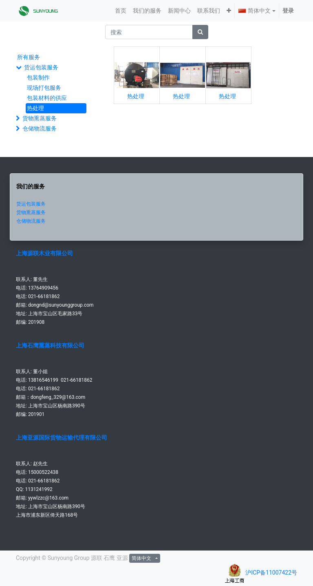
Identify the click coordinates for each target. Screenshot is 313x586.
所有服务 (28, 57)
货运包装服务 (41, 67)
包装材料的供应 (47, 98)
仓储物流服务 (39, 128)
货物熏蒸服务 (39, 118)
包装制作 (38, 77)
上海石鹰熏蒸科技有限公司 (50, 345)
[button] (228, 10)
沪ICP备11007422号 (271, 572)
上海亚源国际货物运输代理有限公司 (61, 437)
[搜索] (200, 32)
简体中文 (254, 10)
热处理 (35, 108)
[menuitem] (121, 10)
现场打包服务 (44, 87)
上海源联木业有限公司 (44, 253)
